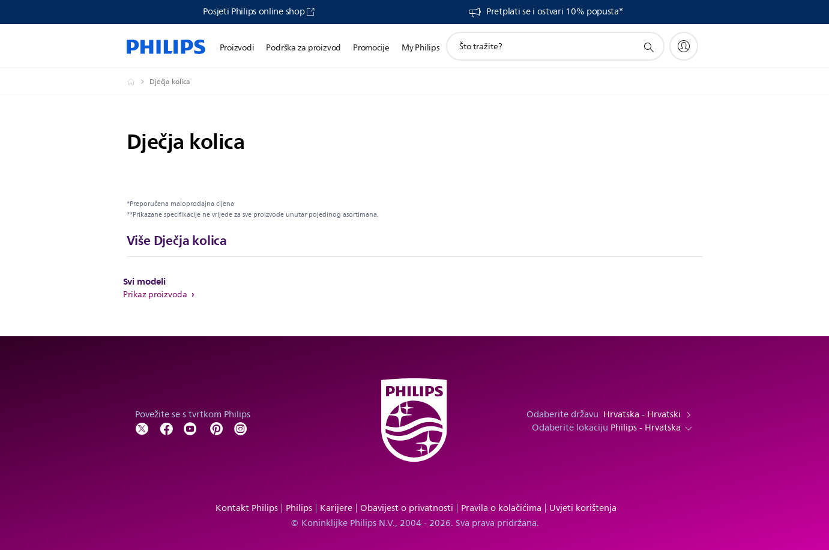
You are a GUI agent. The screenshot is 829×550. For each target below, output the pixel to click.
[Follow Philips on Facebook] (166, 427)
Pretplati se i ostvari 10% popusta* (554, 12)
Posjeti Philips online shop (253, 12)
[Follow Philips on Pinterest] (217, 427)
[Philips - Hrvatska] (138, 81)
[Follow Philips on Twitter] (142, 427)
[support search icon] (648, 47)
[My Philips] (683, 46)
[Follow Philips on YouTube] (190, 427)
